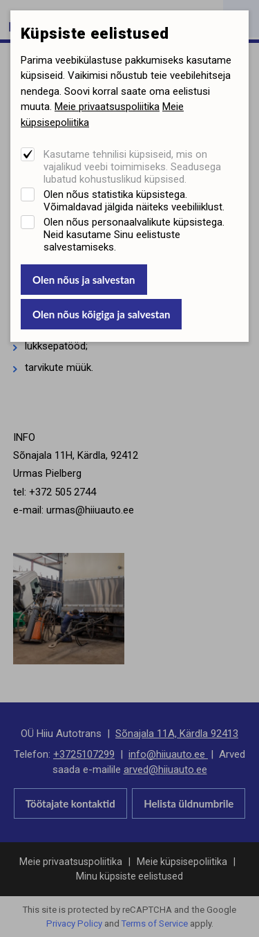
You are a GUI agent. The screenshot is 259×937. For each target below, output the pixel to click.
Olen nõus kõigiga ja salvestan (101, 314)
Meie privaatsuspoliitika (107, 106)
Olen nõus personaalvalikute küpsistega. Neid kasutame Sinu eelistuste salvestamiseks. (134, 234)
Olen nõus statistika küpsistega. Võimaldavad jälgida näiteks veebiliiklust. (134, 200)
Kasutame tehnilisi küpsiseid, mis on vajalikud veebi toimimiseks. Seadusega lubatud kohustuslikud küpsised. (132, 166)
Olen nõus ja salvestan (83, 279)
